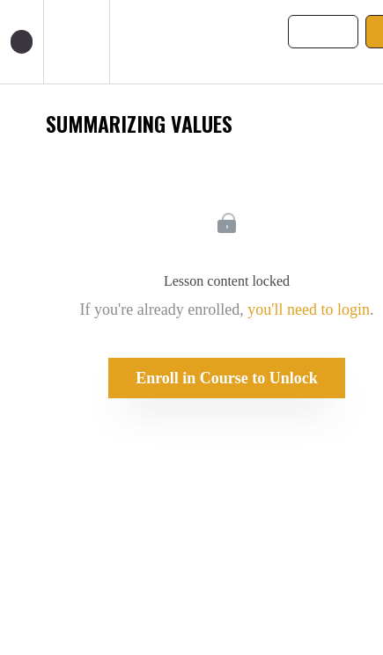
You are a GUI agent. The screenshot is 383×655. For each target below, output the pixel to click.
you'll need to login (308, 309)
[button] (21, 42)
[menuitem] (76, 42)
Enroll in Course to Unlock (227, 378)
